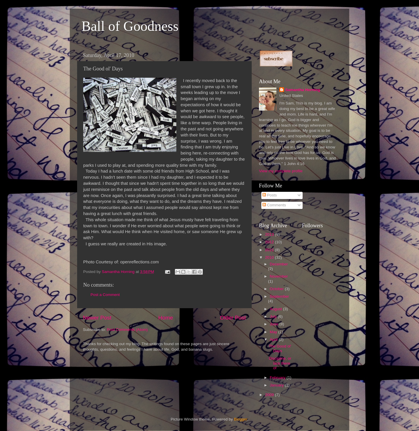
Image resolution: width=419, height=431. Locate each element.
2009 (270, 395)
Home (165, 318)
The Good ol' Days (280, 348)
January (277, 385)
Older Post (233, 318)
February (278, 377)
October (277, 289)
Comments (274, 205)
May (274, 332)
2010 (270, 257)
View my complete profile (281, 171)
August (276, 309)
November (279, 276)
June (274, 324)
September (279, 296)
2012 (270, 242)
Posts (269, 195)
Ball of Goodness (129, 26)
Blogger (240, 419)
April (274, 339)
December (279, 264)
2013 (270, 234)
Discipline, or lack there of (280, 363)
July (274, 316)
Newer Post (97, 318)
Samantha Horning (302, 90)
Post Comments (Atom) (127, 329)
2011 (270, 250)
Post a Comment (105, 294)
